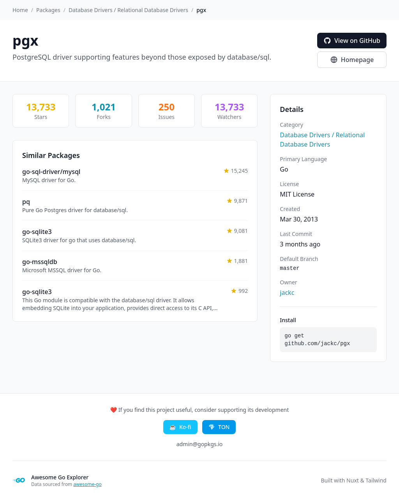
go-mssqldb (39, 261)
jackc (287, 292)
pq (26, 201)
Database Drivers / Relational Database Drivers (128, 10)
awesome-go (87, 484)
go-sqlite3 (37, 231)
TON (219, 427)
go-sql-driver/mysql (51, 171)
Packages (48, 10)
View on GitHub (351, 40)
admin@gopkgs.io (200, 444)
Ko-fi (180, 427)
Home (20, 10)
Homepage (352, 59)
